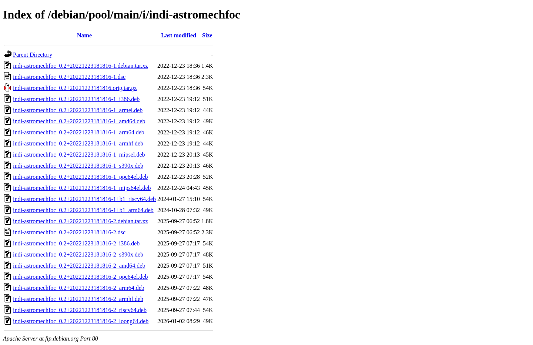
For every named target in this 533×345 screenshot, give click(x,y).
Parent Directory (32, 54)
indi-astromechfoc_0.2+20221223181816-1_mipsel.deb (79, 154)
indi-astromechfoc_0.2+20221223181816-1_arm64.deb (78, 132)
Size (207, 35)
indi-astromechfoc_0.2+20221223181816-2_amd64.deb (79, 265)
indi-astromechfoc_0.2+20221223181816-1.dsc (69, 77)
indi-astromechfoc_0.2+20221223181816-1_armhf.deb (78, 143)
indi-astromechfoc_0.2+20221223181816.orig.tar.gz (75, 88)
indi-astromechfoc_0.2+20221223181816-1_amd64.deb (79, 121)
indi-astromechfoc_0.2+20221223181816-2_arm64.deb (78, 288)
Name (84, 35)
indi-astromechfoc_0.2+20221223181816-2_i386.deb (76, 243)
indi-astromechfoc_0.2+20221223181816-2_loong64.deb (80, 321)
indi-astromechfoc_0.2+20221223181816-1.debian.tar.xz (80, 66)
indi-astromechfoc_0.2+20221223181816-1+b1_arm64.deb (83, 210)
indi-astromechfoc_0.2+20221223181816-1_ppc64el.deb (80, 177)
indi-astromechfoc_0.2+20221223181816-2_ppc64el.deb (80, 277)
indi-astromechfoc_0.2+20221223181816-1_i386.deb (76, 99)
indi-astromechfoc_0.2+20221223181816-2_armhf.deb (78, 299)
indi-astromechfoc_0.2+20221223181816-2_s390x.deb (78, 254)
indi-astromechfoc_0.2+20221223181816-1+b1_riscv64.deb (84, 199)
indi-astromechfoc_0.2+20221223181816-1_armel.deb (78, 110)
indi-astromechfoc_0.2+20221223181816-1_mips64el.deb (82, 188)
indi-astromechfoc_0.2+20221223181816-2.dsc (69, 232)
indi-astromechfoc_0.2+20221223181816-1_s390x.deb (78, 166)
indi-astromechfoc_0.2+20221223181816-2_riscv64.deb (80, 310)
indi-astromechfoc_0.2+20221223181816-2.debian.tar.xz (80, 221)
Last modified (178, 35)
